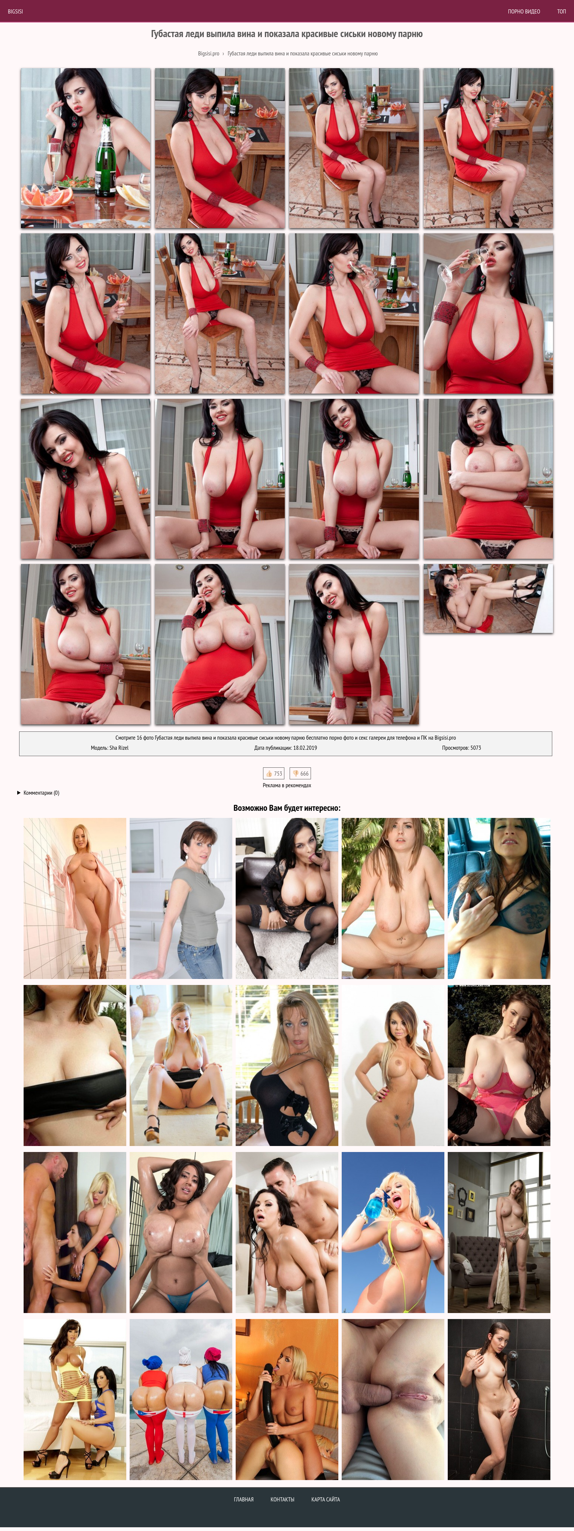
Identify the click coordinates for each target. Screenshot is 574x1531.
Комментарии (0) (41, 792)
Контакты (282, 1499)
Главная (244, 1499)
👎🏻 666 (300, 773)
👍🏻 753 (273, 773)
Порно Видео (524, 11)
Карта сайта (325, 1499)
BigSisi (15, 11)
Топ (561, 11)
